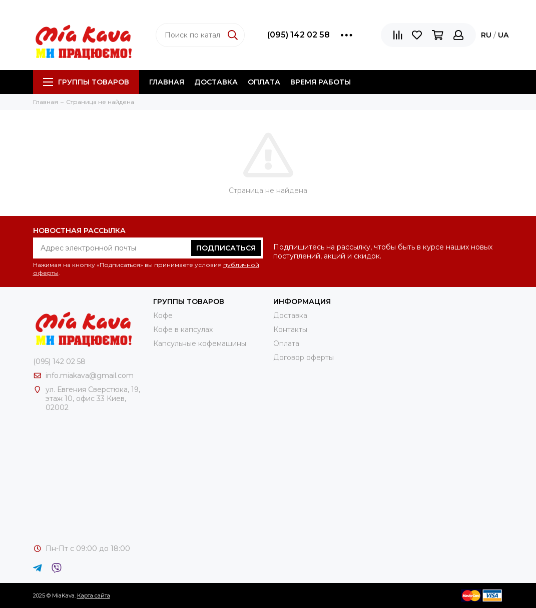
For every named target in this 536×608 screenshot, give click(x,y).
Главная (166, 82)
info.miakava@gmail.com (90, 375)
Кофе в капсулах (183, 329)
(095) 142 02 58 (298, 35)
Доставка (216, 82)
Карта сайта (93, 595)
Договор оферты (303, 357)
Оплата (264, 82)
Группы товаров (86, 82)
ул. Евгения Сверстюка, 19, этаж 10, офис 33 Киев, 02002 (93, 398)
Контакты (290, 329)
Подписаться (226, 248)
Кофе (163, 315)
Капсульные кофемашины (199, 343)
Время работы (320, 82)
